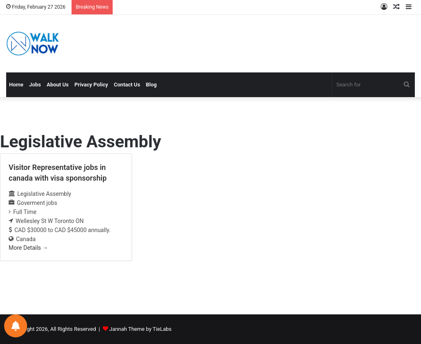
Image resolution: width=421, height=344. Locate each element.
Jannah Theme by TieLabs (140, 329)
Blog (151, 84)
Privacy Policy (91, 84)
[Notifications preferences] (15, 325)
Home (16, 84)
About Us (57, 84)
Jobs (35, 84)
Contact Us (127, 84)
